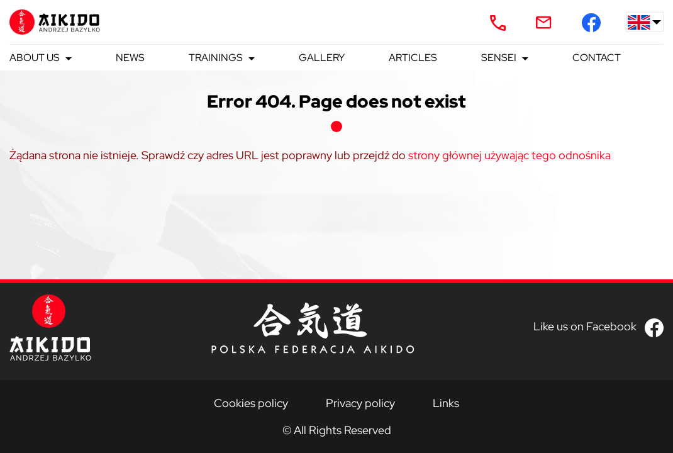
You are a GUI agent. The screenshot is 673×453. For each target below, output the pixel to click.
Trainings (216, 57)
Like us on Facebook (585, 326)
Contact (596, 57)
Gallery (322, 57)
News (130, 57)
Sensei (498, 57)
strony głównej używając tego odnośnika (509, 155)
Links (446, 403)
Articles (413, 57)
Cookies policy (251, 403)
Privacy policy (360, 403)
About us (34, 57)
